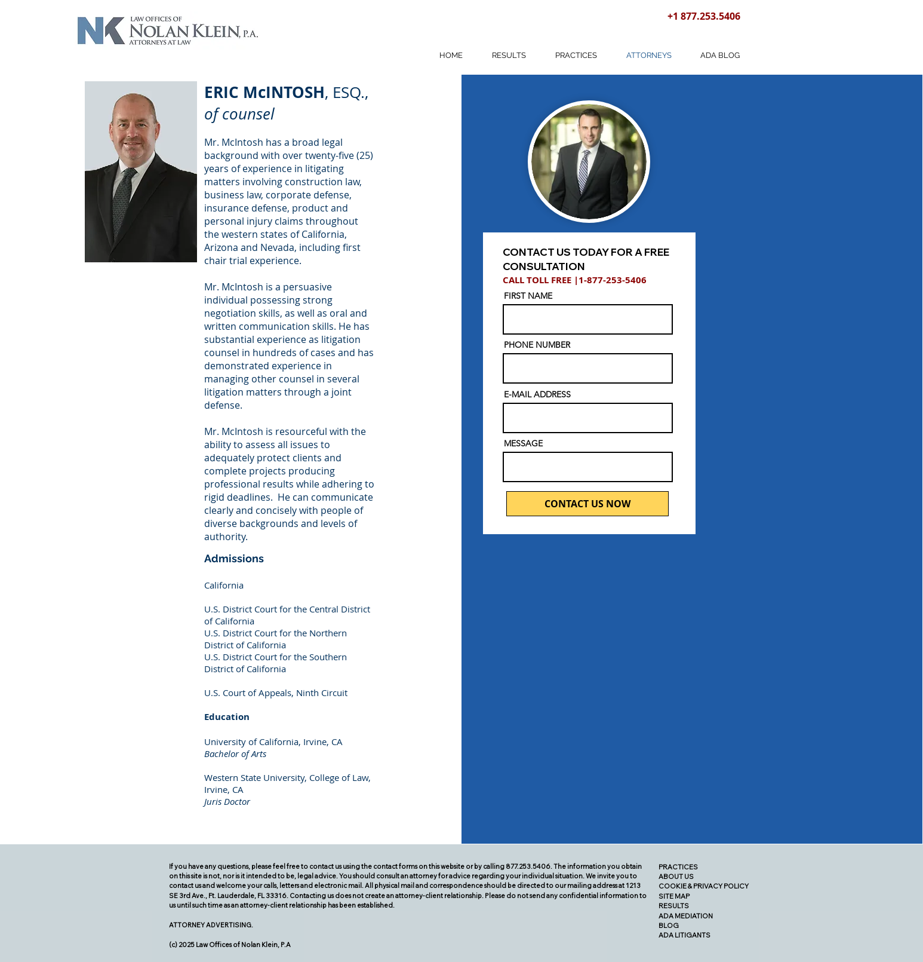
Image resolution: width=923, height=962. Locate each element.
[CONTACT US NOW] (587, 503)
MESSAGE (523, 443)
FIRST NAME (528, 296)
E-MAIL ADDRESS (537, 394)
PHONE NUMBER (537, 345)
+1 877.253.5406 (703, 16)
